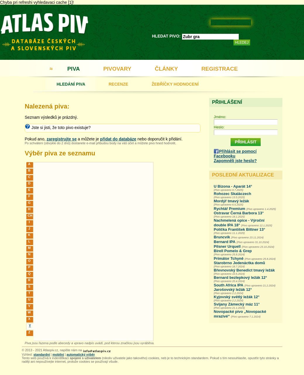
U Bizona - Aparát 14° (233, 186)
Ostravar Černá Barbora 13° (239, 213)
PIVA (73, 69)
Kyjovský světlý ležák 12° (237, 297)
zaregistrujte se (62, 139)
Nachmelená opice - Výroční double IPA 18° (239, 222)
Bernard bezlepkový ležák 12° (240, 277)
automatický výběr (81, 354)
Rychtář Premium (229, 208)
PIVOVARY (117, 69)
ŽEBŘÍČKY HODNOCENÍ (175, 84)
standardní (41, 354)
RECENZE (118, 84)
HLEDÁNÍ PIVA (71, 84)
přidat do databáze (118, 139)
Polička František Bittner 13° (239, 229)
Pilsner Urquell (227, 246)
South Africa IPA (228, 285)
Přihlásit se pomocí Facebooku (235, 153)
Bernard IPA (225, 242)
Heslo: (219, 127)
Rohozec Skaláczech (232, 193)
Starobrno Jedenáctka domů (239, 263)
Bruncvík (222, 237)
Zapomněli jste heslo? (235, 160)
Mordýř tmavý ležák (231, 201)
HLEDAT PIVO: (166, 36)
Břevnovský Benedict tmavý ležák (244, 270)
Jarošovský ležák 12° (233, 289)
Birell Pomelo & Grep (233, 251)
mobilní (58, 354)
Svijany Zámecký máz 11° (237, 304)
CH (30, 215)
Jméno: (220, 117)
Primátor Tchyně (229, 258)
